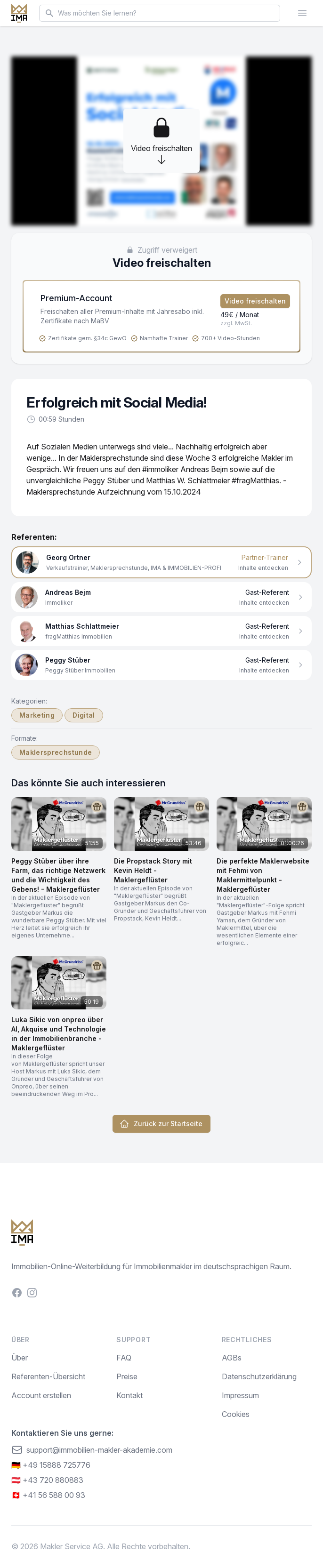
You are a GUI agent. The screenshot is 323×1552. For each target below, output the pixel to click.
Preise (126, 1376)
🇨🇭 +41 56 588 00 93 (48, 1495)
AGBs (232, 1357)
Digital (84, 715)
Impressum (240, 1395)
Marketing (37, 715)
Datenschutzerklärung (259, 1376)
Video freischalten (255, 301)
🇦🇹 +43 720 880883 (47, 1480)
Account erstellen (41, 1395)
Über (19, 1357)
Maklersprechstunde (55, 752)
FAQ (123, 1357)
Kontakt (129, 1395)
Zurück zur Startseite (161, 1123)
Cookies (236, 1414)
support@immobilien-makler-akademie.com (91, 1450)
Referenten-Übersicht (48, 1376)
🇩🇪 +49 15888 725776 (50, 1465)
